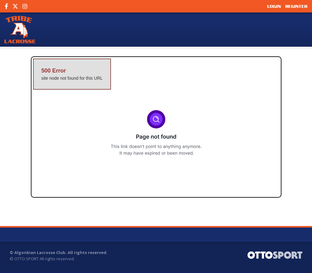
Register (296, 6)
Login (274, 6)
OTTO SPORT (26, 258)
